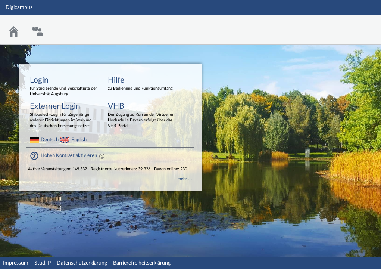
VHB (141, 115)
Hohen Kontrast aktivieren (69, 155)
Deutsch (50, 139)
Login (63, 86)
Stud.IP (42, 263)
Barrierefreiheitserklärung (142, 263)
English (79, 139)
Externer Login (63, 115)
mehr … (185, 179)
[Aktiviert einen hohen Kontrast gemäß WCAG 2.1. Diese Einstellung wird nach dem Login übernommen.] (102, 155)
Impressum (15, 263)
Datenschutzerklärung (82, 263)
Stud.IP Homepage (352, 25)
